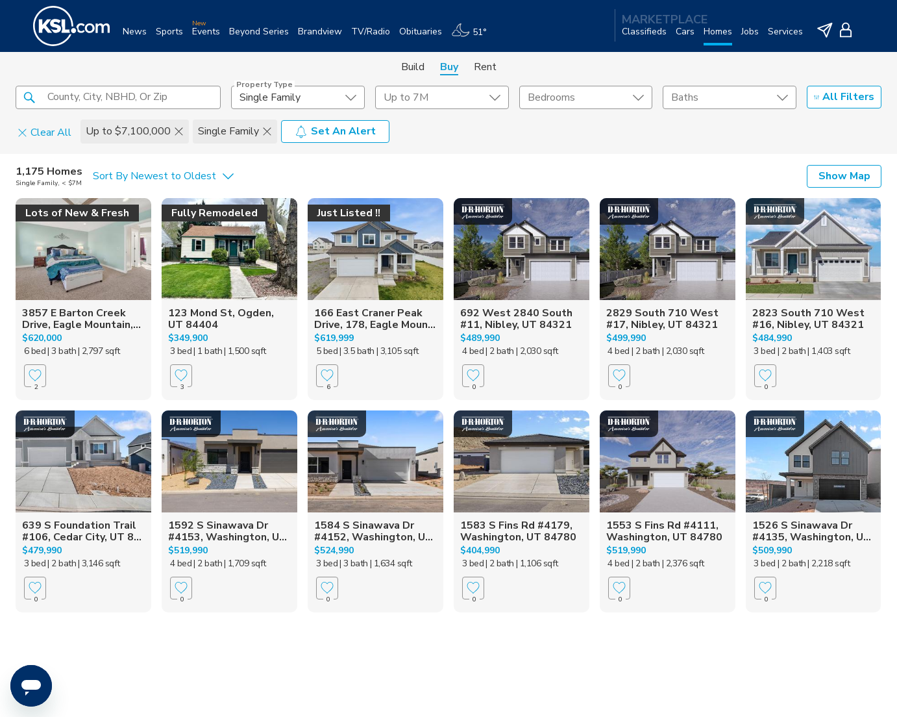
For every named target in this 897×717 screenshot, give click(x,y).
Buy (449, 67)
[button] (29, 96)
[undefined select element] (298, 97)
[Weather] (473, 36)
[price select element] (442, 97)
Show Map (844, 176)
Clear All (44, 131)
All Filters (844, 97)
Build (412, 67)
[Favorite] (35, 375)
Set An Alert (335, 131)
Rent (485, 67)
